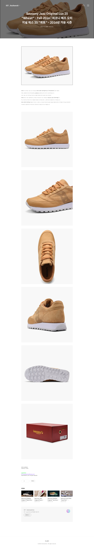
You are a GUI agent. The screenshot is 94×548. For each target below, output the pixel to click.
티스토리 (47, 541)
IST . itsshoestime (13, 5)
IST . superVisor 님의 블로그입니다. (31, 512)
